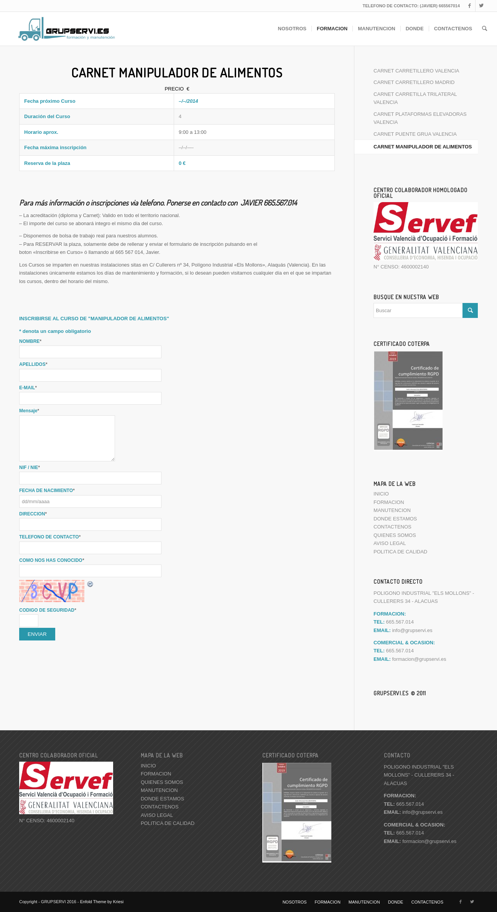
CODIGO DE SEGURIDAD (47, 610)
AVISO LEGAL (390, 543)
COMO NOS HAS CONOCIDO (51, 560)
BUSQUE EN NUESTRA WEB (406, 296)
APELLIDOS (33, 364)
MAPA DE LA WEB (395, 483)
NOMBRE (30, 341)
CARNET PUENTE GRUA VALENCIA (415, 134)
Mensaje (29, 410)
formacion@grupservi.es (419, 659)
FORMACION (389, 502)
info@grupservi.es (412, 630)
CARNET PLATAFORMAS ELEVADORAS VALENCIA (420, 118)
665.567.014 (404, 804)
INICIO (381, 494)
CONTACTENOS (392, 527)
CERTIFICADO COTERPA (402, 343)
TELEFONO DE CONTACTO (50, 537)
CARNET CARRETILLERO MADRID (414, 82)
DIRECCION (33, 514)
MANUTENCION (392, 510)
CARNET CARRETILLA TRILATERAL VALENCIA (415, 98)
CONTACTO (397, 755)
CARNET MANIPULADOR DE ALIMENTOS (423, 147)
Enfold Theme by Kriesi (102, 901)
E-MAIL (28, 387)
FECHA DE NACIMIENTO (47, 490)
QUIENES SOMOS (395, 535)
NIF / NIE (29, 467)
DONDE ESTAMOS (395, 519)
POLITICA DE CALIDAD (400, 552)
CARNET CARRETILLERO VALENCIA (416, 71)
